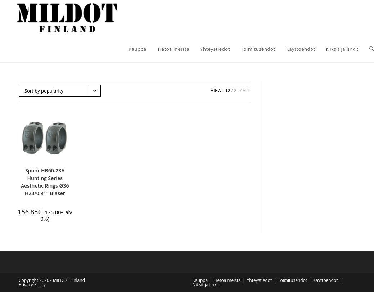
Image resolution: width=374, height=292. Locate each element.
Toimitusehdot (292, 280)
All (246, 90)
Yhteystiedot (259, 280)
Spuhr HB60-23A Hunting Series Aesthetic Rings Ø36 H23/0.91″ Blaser (45, 182)
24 (236, 90)
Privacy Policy (32, 285)
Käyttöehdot (325, 280)
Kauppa (200, 280)
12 (227, 90)
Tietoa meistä (227, 280)
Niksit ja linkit (206, 285)
